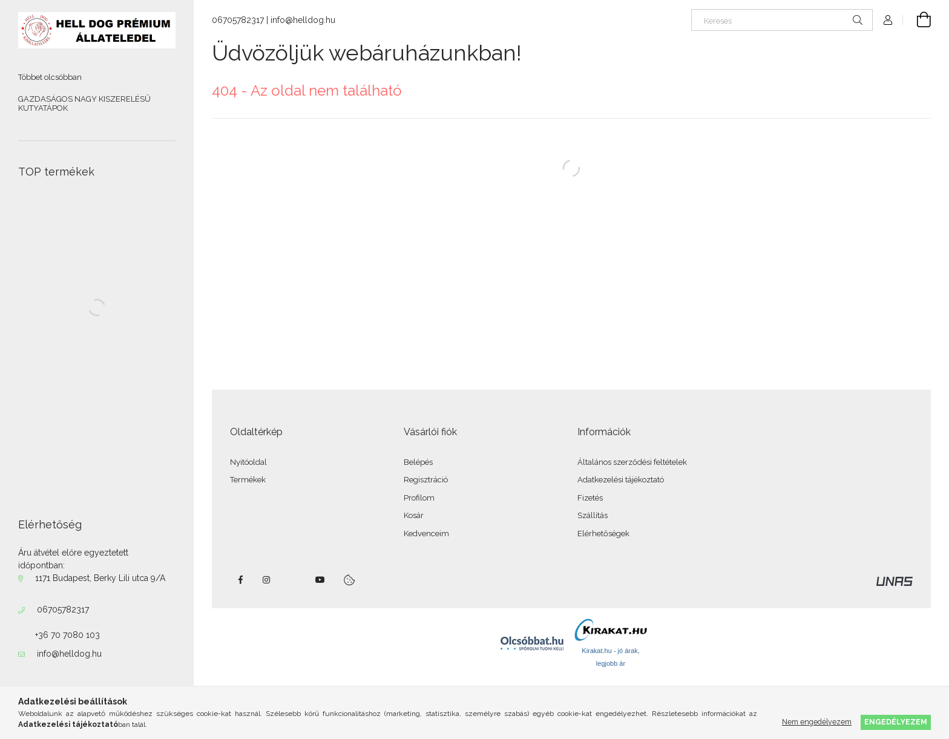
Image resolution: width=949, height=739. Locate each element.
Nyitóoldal (248, 462)
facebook (240, 580)
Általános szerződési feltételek (632, 462)
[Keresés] (782, 20)
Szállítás (592, 515)
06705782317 (63, 609)
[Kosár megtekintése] (917, 20)
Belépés (418, 462)
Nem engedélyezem (817, 721)
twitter (293, 580)
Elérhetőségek (603, 533)
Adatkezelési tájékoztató (620, 479)
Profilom (419, 497)
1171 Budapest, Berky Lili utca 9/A (100, 578)
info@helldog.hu (69, 654)
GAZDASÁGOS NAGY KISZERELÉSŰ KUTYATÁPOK (84, 103)
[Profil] (888, 20)
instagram (267, 580)
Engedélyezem (895, 721)
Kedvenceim (426, 533)
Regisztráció (426, 479)
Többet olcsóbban (50, 77)
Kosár (414, 515)
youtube (320, 580)
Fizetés (590, 497)
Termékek (248, 479)
